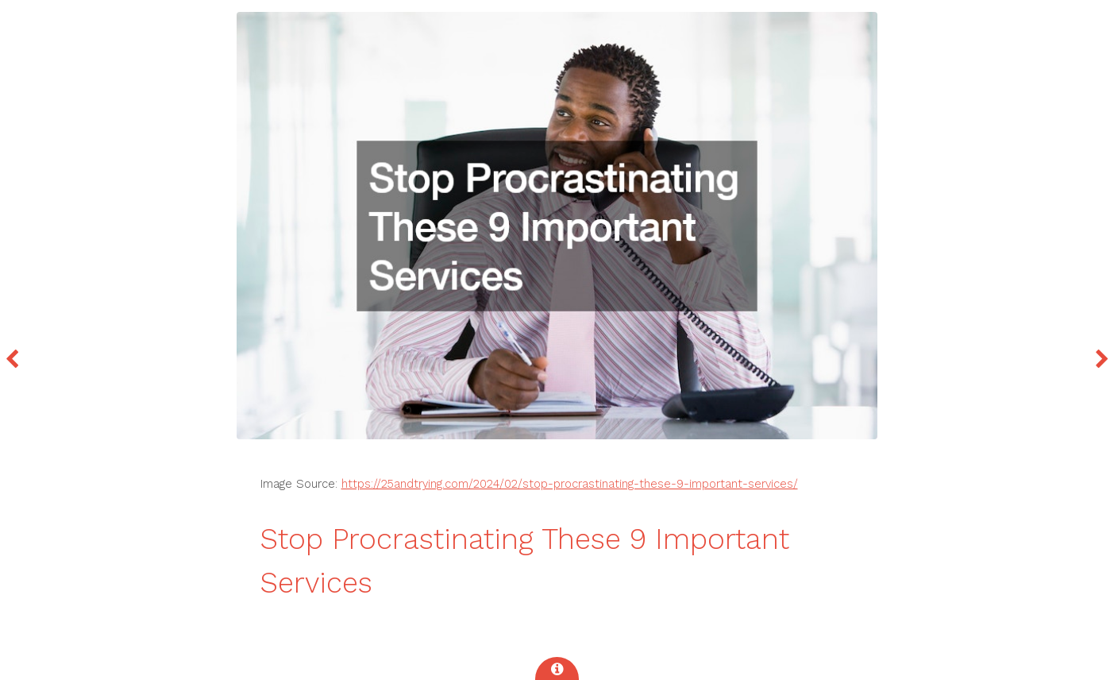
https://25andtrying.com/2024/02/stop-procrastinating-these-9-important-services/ (569, 484)
